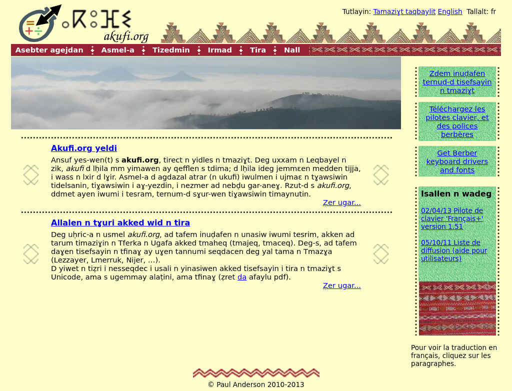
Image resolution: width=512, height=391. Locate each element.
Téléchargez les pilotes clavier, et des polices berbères (457, 121)
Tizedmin (171, 49)
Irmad (220, 49)
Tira (258, 49)
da (242, 276)
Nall (292, 49)
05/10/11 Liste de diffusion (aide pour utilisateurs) (454, 250)
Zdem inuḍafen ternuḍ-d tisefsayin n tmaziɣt (457, 81)
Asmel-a (118, 49)
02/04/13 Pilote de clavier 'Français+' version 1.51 (452, 218)
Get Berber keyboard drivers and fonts (457, 161)
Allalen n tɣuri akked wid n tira (120, 223)
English (450, 12)
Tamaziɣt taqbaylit (404, 12)
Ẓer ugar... (342, 202)
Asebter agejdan (50, 49)
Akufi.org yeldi (84, 148)
